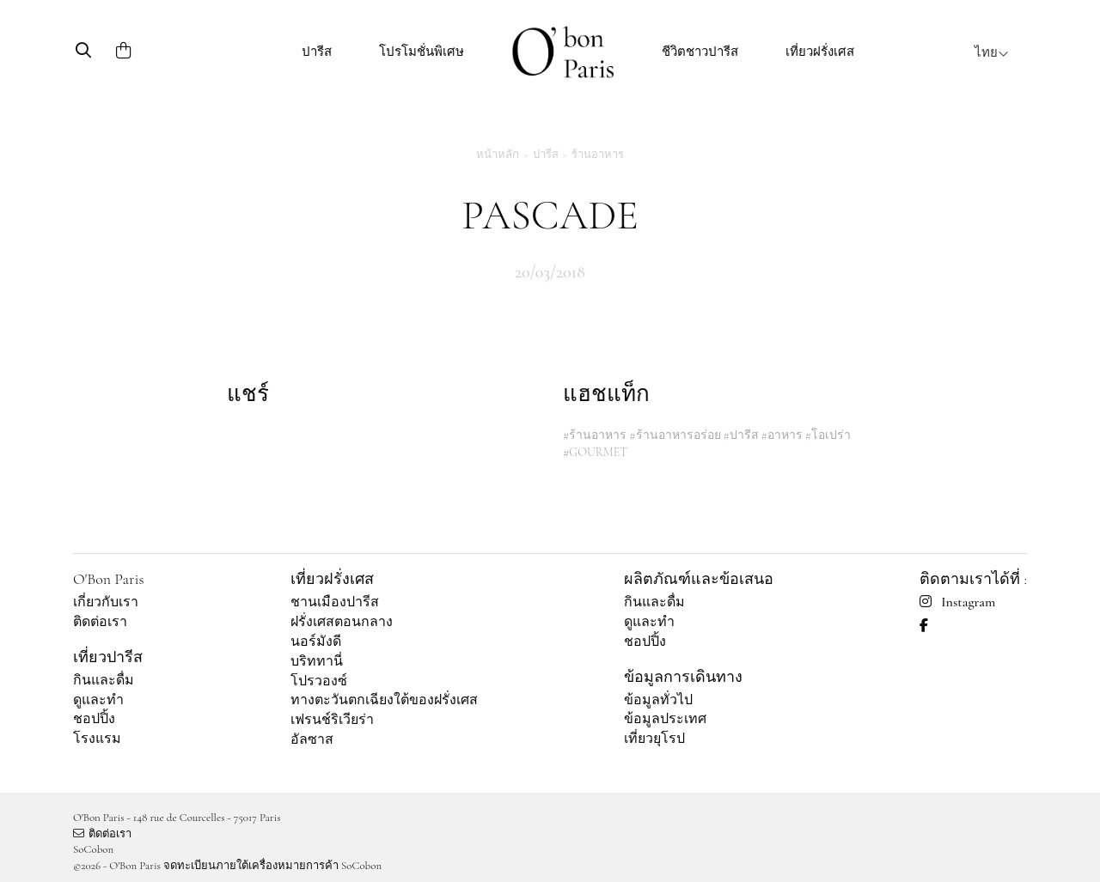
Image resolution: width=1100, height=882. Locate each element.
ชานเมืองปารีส (334, 602)
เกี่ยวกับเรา (105, 602)
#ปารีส (740, 435)
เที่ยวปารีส (108, 657)
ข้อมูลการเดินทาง (683, 676)
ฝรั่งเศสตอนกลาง (341, 621)
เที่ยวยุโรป (654, 738)
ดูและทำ (98, 700)
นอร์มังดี (315, 641)
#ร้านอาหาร (594, 435)
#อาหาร (782, 435)
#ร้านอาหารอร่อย (674, 435)
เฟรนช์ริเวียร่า (332, 719)
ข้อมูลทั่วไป (658, 700)
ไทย (992, 52)
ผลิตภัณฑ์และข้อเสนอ (698, 578)
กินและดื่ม (103, 680)
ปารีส (317, 51)
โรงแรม (97, 738)
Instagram (957, 602)
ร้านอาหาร (597, 154)
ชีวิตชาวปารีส (700, 51)
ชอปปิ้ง (94, 718)
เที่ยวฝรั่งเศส (819, 51)
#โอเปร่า (828, 435)
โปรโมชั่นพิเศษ (421, 51)
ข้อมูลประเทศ (665, 718)
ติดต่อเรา (100, 621)
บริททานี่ (316, 661)
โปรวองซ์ (318, 681)
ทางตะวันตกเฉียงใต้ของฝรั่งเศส (384, 700)
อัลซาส (311, 739)
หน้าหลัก (497, 154)
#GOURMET (595, 452)
